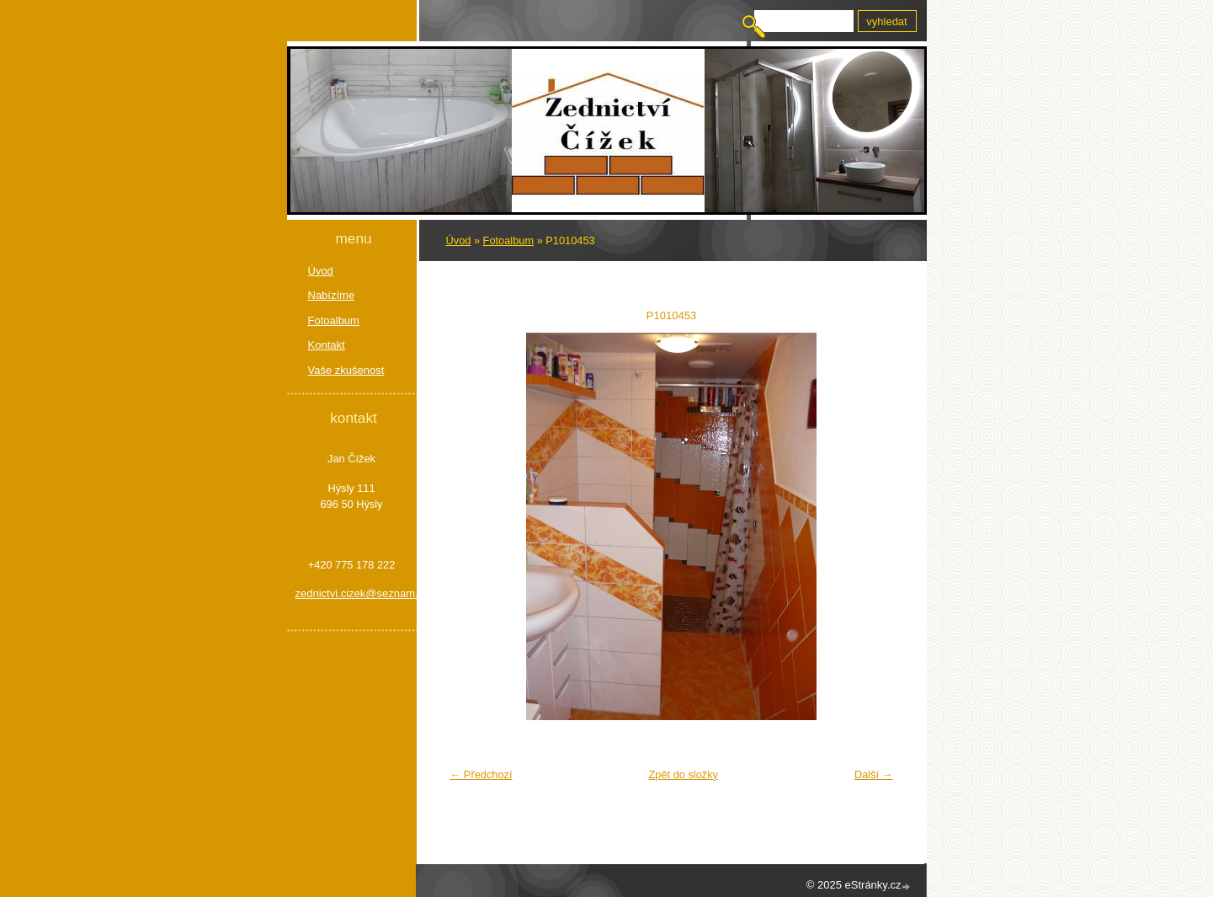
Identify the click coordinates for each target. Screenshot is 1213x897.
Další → (873, 774)
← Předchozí (481, 774)
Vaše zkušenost (346, 370)
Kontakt (326, 345)
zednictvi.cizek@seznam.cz (351, 593)
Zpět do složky (683, 774)
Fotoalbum (508, 240)
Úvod (458, 240)
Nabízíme (331, 295)
